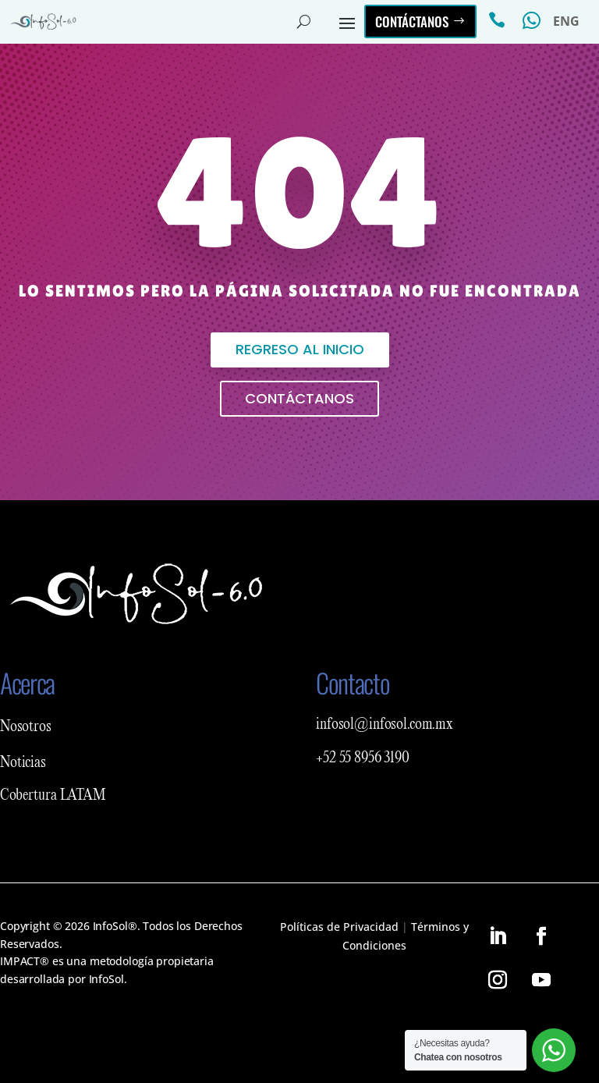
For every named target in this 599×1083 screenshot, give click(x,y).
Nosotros (25, 727)
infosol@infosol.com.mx (384, 725)
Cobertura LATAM (53, 796)
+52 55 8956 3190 (362, 758)
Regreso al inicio (300, 349)
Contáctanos (411, 21)
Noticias (23, 763)
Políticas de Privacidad (339, 926)
